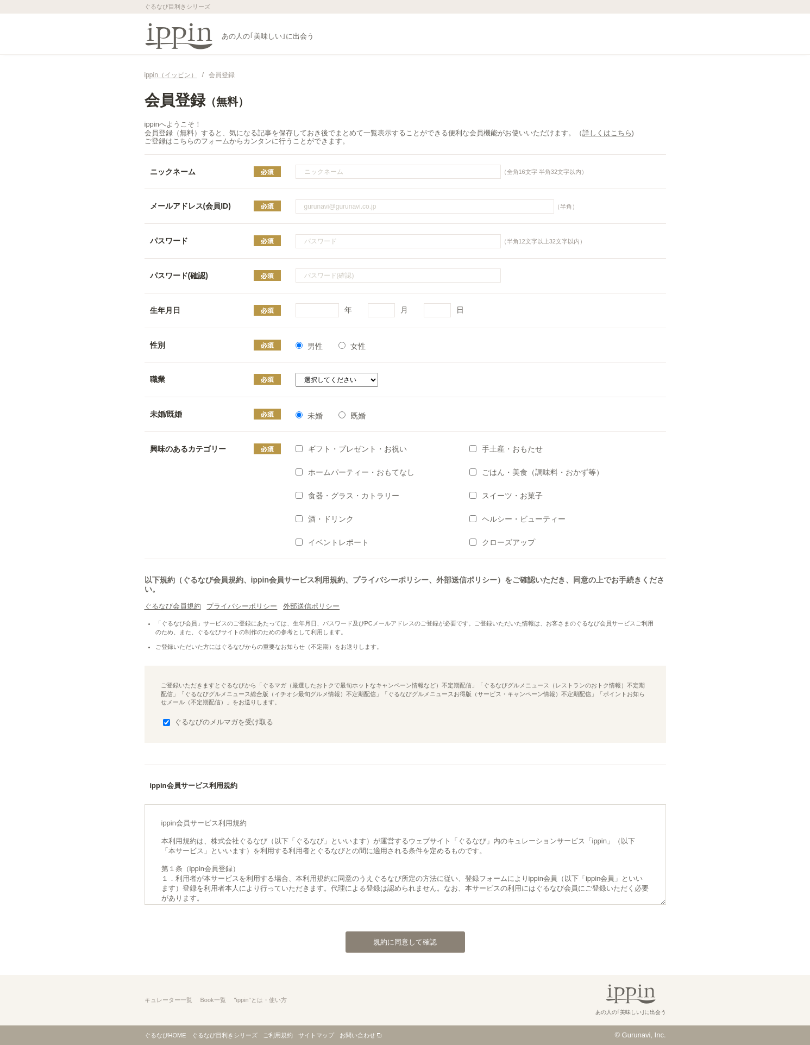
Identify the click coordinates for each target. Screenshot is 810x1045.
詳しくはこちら (607, 133)
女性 (352, 346)
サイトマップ (316, 1035)
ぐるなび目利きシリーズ (225, 1035)
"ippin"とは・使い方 (260, 1000)
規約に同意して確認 (391, 939)
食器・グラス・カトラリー (347, 495)
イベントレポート (332, 542)
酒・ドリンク (325, 519)
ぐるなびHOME (165, 1035)
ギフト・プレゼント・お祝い (351, 449)
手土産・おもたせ (506, 449)
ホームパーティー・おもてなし (355, 472)
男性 (309, 346)
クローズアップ (502, 542)
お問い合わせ (357, 1035)
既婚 (352, 415)
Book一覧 (213, 1000)
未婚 (309, 415)
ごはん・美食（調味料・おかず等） (536, 472)
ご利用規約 (278, 1035)
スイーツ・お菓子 (506, 495)
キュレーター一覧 (168, 1000)
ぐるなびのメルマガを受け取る (218, 722)
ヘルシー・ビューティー (517, 519)
